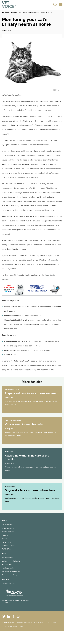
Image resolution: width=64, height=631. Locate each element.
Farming (5, 535)
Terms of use (18, 626)
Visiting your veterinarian (11, 561)
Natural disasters (8, 532)
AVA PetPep (6, 549)
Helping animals (8, 568)
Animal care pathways (10, 575)
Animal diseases (8, 528)
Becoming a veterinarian (11, 571)
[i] (7, 134)
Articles (14, 12)
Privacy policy (7, 626)
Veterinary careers (9, 545)
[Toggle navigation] (60, 4)
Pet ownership (7, 525)
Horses (4, 539)
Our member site (8, 583)
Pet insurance (7, 564)
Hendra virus (6, 542)
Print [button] (57, 90)
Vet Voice (5, 12)
